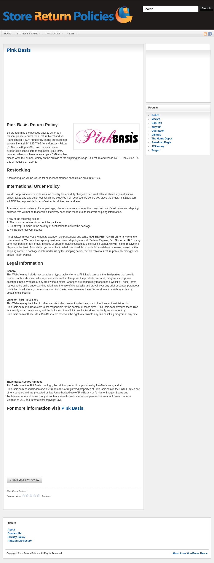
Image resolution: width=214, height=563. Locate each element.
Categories (52, 34)
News (71, 34)
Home (7, 33)
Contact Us (14, 533)
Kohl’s (155, 115)
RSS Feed (205, 34)
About (11, 529)
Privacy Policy (16, 537)
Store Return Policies (68, 14)
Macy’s (156, 119)
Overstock (158, 130)
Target (155, 150)
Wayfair (156, 126)
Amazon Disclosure (20, 540)
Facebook (210, 34)
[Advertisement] (73, 88)
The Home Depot (162, 138)
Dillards (156, 134)
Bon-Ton (157, 123)
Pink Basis (19, 50)
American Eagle (161, 142)
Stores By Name (27, 34)
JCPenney (158, 146)
